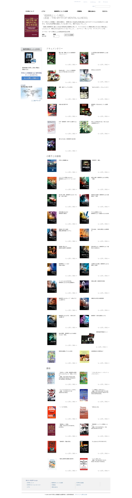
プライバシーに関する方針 (81, 494)
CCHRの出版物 (80, 482)
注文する (85, 1)
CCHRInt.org (92, 2)
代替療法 (79, 11)
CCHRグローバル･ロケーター (34, 484)
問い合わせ (105, 1)
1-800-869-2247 (77, 1)
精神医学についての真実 (61, 11)
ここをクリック (36, 100)
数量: (54, 34)
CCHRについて (30, 11)
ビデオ (43, 11)
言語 (99, 1)
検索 (94, 6)
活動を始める (91, 11)
